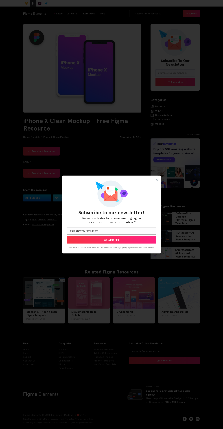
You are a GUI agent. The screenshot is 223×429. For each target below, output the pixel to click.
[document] (111, 214)
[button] (157, 180)
